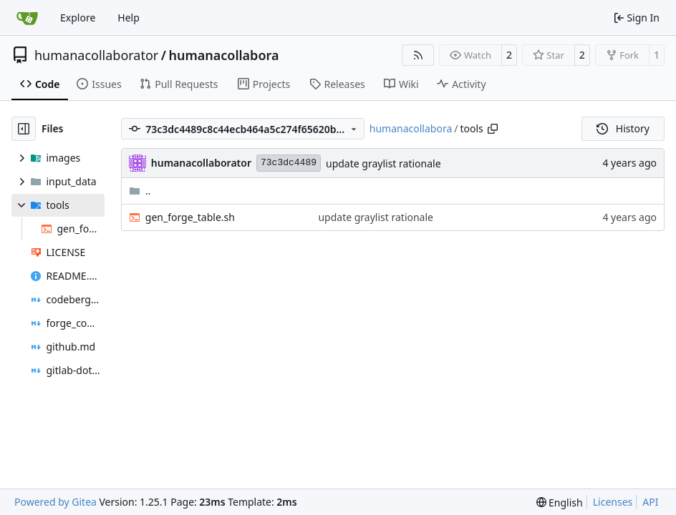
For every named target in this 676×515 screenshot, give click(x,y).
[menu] (559, 502)
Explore (77, 17)
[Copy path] (493, 129)
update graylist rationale (383, 163)
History (623, 128)
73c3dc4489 (289, 162)
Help (128, 17)
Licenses (613, 502)
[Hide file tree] (23, 129)
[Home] (27, 18)
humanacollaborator (96, 55)
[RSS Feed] (418, 55)
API (650, 502)
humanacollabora (223, 55)
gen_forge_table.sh (190, 217)
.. (140, 190)
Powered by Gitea (55, 502)
